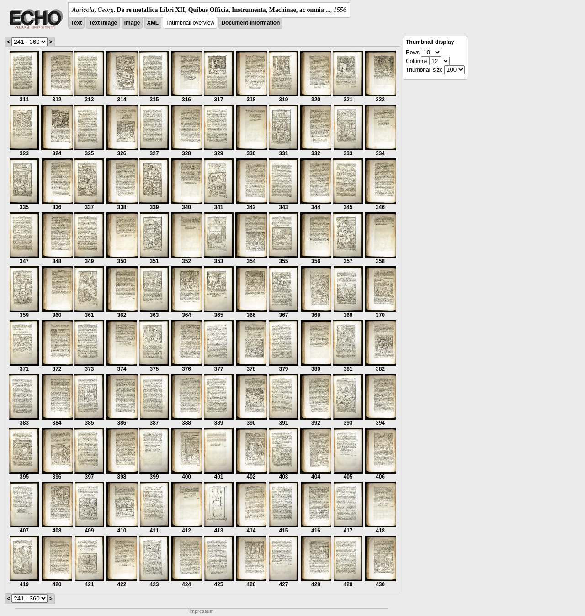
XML (153, 23)
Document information (250, 23)
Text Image (103, 23)
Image (132, 23)
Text (76, 23)
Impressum (201, 611)
